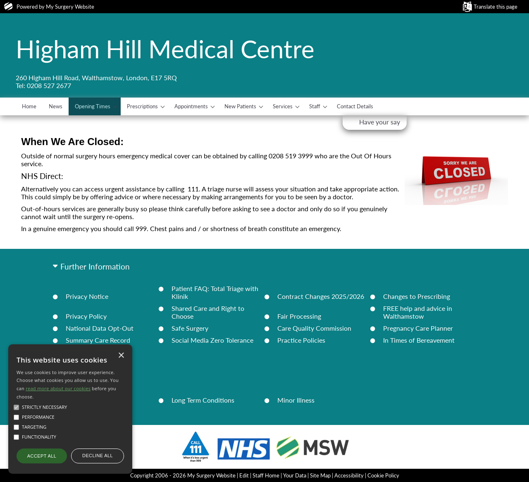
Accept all (41, 455)
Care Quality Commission (314, 328)
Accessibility (349, 475)
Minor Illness (296, 400)
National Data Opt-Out (99, 328)
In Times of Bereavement (419, 340)
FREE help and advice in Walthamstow (417, 312)
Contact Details (355, 106)
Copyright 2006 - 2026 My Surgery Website (183, 475)
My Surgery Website (70, 6)
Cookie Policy (383, 475)
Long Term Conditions (203, 400)
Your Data (294, 475)
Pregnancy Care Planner (418, 328)
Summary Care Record (98, 340)
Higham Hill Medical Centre (165, 49)
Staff (314, 106)
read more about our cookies (58, 388)
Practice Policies (301, 340)
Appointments (191, 106)
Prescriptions (142, 106)
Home (29, 106)
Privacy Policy (86, 316)
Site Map (320, 475)
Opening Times (92, 106)
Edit (244, 475)
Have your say (379, 122)
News (55, 106)
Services (283, 106)
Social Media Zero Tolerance (212, 340)
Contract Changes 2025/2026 (320, 296)
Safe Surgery (190, 328)
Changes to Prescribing (416, 296)
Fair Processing (299, 316)
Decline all (97, 455)
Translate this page (495, 6)
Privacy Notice (87, 296)
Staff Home (266, 475)
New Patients (240, 106)
